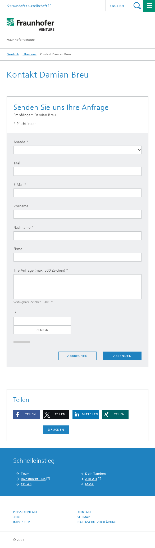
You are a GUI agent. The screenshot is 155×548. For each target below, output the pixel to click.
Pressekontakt (25, 512)
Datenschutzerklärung (97, 522)
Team (25, 473)
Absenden (122, 356)
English (117, 6)
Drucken (56, 430)
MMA (89, 484)
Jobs (16, 517)
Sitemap (84, 517)
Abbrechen (77, 356)
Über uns (29, 54)
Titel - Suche (137, 5)
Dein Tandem (95, 473)
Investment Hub (33, 479)
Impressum (21, 522)
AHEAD (91, 479)
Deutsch (13, 54)
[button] (26, 414)
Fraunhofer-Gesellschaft (28, 5)
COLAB (26, 484)
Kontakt (85, 512)
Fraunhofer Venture (21, 40)
